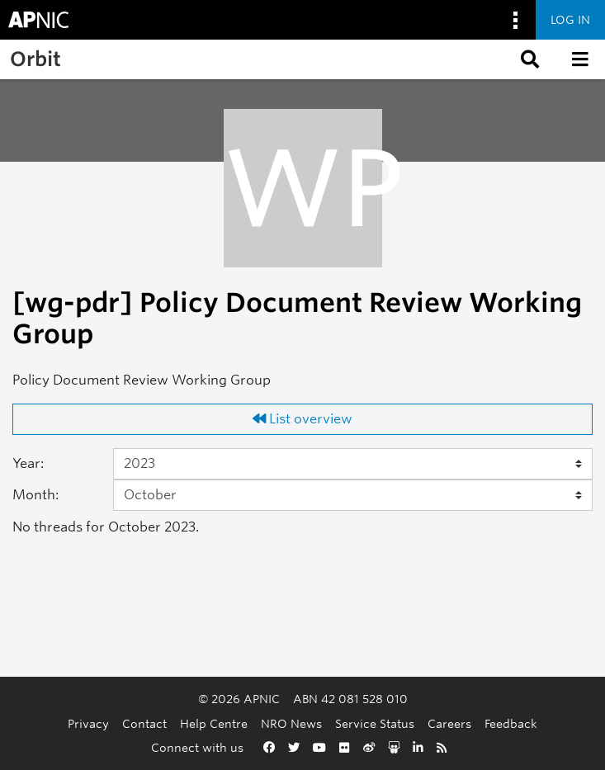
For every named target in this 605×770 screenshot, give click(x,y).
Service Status (374, 723)
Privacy (88, 723)
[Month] (353, 495)
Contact (144, 723)
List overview (302, 419)
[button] (528, 59)
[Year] (353, 463)
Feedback (510, 723)
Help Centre (214, 723)
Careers (449, 723)
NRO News (291, 723)
